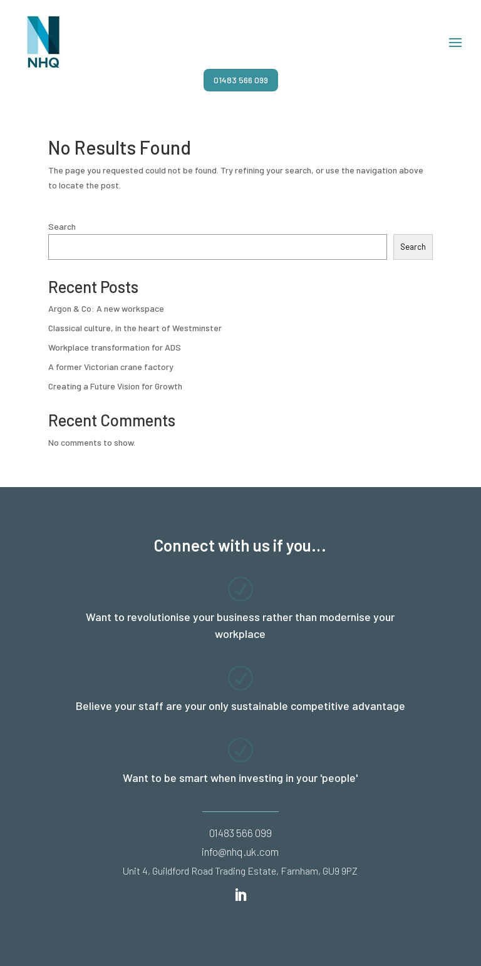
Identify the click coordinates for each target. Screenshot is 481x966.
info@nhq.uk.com (240, 851)
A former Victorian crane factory (110, 366)
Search (62, 226)
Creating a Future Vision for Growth (115, 386)
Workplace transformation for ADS (114, 347)
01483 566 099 (241, 80)
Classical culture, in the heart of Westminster (135, 327)
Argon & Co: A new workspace (106, 308)
